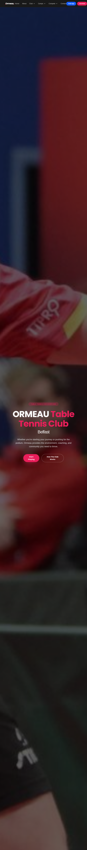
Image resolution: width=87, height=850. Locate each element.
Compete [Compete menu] (53, 4)
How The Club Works (52, 458)
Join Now (82, 3)
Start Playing (31, 458)
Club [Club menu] (32, 4)
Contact (63, 3)
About (24, 3)
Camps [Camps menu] (42, 4)
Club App (71, 3)
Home (17, 3)
